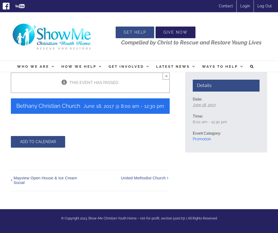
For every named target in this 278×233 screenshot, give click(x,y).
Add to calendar (38, 142)
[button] (252, 66)
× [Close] (166, 76)
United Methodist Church (143, 178)
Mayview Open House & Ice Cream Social (45, 180)
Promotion (202, 139)
